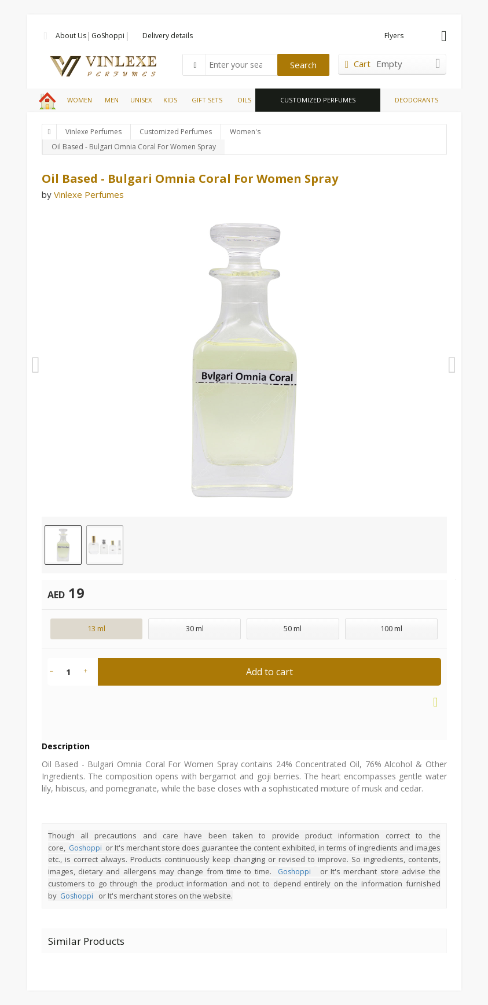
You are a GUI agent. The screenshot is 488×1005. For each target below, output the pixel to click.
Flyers (393, 36)
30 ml (195, 628)
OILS (244, 99)
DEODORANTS (416, 99)
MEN (112, 99)
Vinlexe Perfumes (93, 132)
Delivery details (167, 36)
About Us (71, 36)
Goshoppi (85, 848)
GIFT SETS (207, 99)
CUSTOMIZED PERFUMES (317, 99)
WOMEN (79, 99)
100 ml (391, 628)
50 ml (293, 628)
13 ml (96, 628)
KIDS (170, 99)
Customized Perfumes (176, 132)
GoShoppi (107, 36)
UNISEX (141, 99)
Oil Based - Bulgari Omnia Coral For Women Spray (134, 147)
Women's (245, 132)
